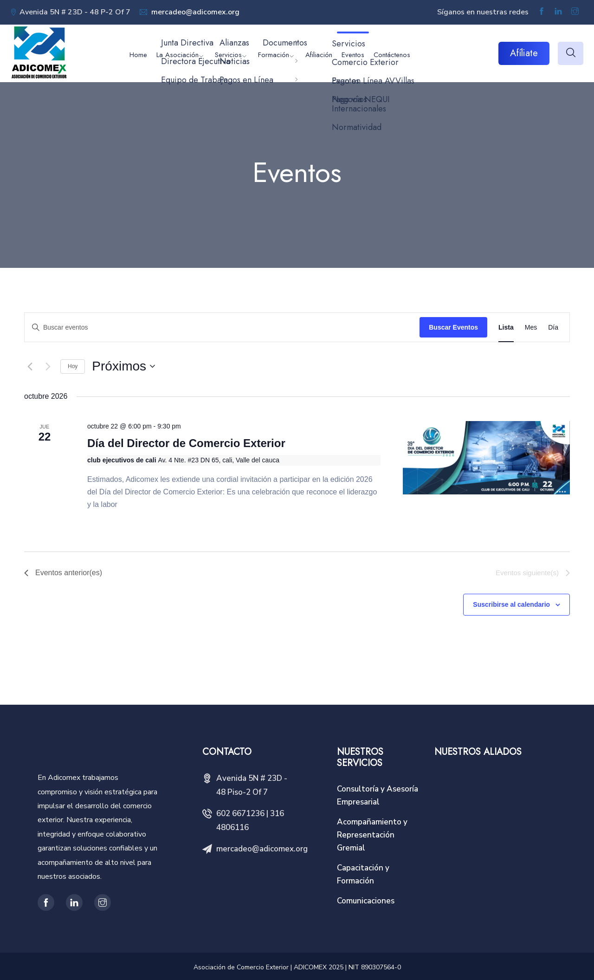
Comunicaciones (365, 901)
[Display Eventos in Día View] (553, 327)
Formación (273, 55)
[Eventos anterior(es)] (29, 366)
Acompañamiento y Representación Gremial (372, 835)
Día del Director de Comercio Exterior (186, 443)
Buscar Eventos (453, 327)
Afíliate (524, 53)
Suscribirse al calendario (511, 604)
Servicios (228, 55)
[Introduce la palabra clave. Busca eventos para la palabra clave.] (222, 327)
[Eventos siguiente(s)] (47, 366)
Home (138, 55)
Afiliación (318, 55)
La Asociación (177, 55)
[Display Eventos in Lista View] (506, 327)
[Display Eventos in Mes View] (531, 327)
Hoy (72, 366)
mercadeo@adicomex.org (194, 12)
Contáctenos (392, 55)
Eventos (353, 55)
